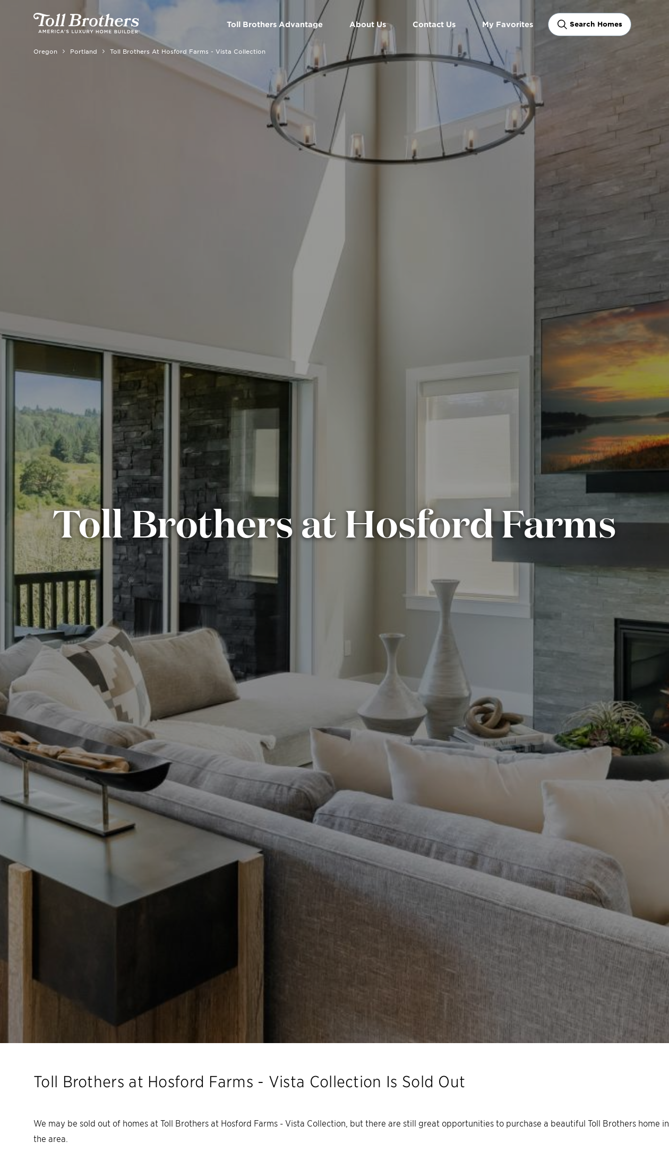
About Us (367, 24)
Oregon (45, 51)
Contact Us (434, 24)
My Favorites (507, 24)
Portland (83, 51)
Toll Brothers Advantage (275, 24)
